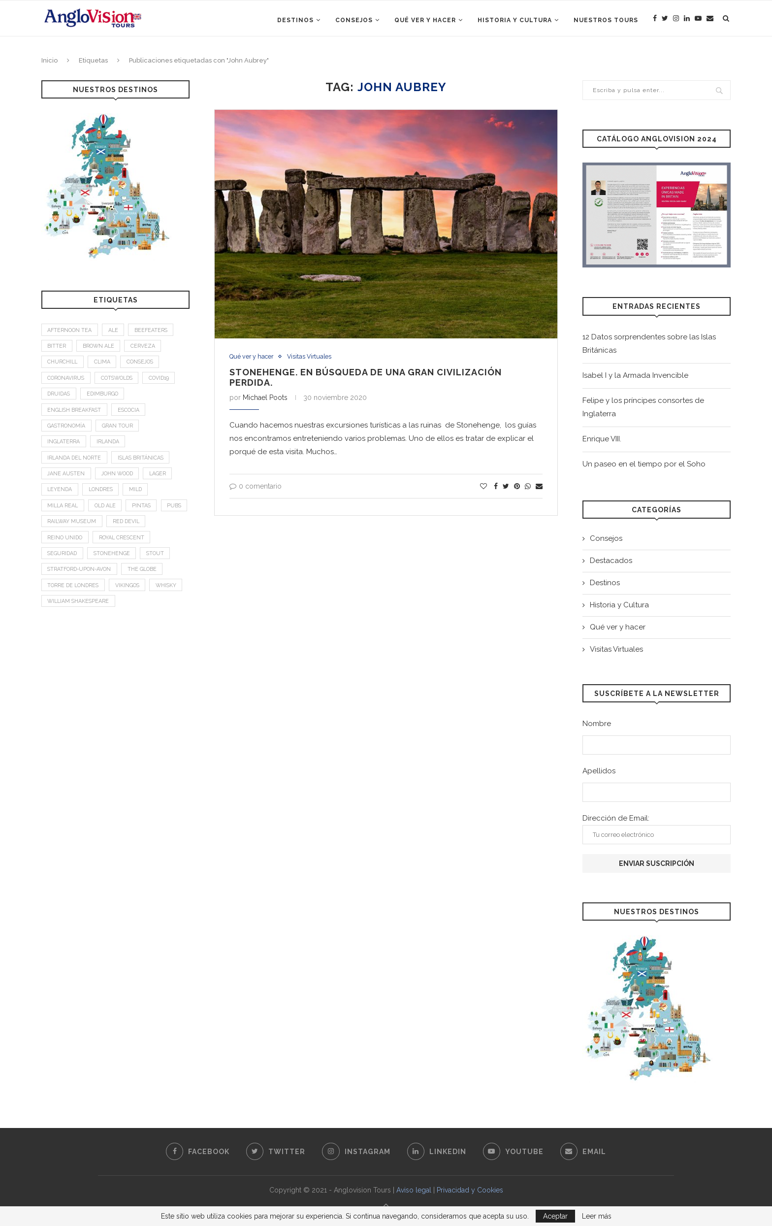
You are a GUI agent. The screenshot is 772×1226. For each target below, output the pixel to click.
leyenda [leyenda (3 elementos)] (60, 499)
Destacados (611, 560)
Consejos (354, 20)
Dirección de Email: (656, 829)
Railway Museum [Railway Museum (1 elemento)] (105, 533)
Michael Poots (265, 397)
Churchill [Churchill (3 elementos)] (63, 364)
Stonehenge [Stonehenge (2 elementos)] (114, 566)
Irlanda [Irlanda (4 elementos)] (110, 448)
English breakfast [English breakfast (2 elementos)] (75, 414)
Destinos (295, 20)
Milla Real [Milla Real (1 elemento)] (64, 515)
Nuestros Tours (606, 20)
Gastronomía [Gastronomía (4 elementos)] (67, 432)
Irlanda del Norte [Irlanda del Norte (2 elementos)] (76, 465)
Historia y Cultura (515, 20)
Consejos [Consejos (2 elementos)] (144, 364)
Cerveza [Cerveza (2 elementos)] (146, 347)
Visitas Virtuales (312, 357)
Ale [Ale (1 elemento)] (116, 330)
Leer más (596, 1216)
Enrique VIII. (601, 438)
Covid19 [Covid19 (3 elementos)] (166, 381)
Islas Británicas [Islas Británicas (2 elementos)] (145, 465)
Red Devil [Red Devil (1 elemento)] (161, 533)
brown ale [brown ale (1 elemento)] (100, 347)
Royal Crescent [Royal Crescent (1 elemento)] (124, 549)
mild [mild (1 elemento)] (141, 499)
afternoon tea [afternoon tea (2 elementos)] (71, 330)
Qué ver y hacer (425, 20)
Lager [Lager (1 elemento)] (163, 482)
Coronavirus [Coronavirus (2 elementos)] (67, 381)
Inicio (49, 60)
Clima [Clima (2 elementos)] (104, 364)
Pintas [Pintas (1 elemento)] (147, 515)
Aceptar (555, 1216)
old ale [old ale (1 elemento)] (108, 515)
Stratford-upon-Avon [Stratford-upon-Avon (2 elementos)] (81, 583)
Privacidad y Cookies (470, 1190)
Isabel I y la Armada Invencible (635, 375)
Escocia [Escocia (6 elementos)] (132, 414)
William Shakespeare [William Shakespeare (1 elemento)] (119, 617)
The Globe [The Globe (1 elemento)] (147, 583)
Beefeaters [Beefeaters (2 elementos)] (155, 330)
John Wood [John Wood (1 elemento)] (120, 482)
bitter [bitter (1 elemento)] (57, 347)
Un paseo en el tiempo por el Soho (644, 464)
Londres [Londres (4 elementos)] (104, 499)
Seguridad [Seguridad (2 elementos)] (63, 566)
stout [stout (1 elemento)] (160, 566)
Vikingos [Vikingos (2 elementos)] (131, 599)
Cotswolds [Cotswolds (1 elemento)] (120, 381)
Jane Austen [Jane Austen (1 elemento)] (67, 482)
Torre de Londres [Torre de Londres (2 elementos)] (75, 599)
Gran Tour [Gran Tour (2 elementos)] (120, 432)
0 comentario (255, 486)
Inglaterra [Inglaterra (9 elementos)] (64, 448)
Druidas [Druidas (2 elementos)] (60, 398)
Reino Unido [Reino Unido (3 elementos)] (66, 549)
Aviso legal (413, 1190)
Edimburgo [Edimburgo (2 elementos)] (105, 398)
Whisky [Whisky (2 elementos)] (58, 617)
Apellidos (598, 770)
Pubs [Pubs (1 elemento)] (55, 533)
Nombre (596, 723)
